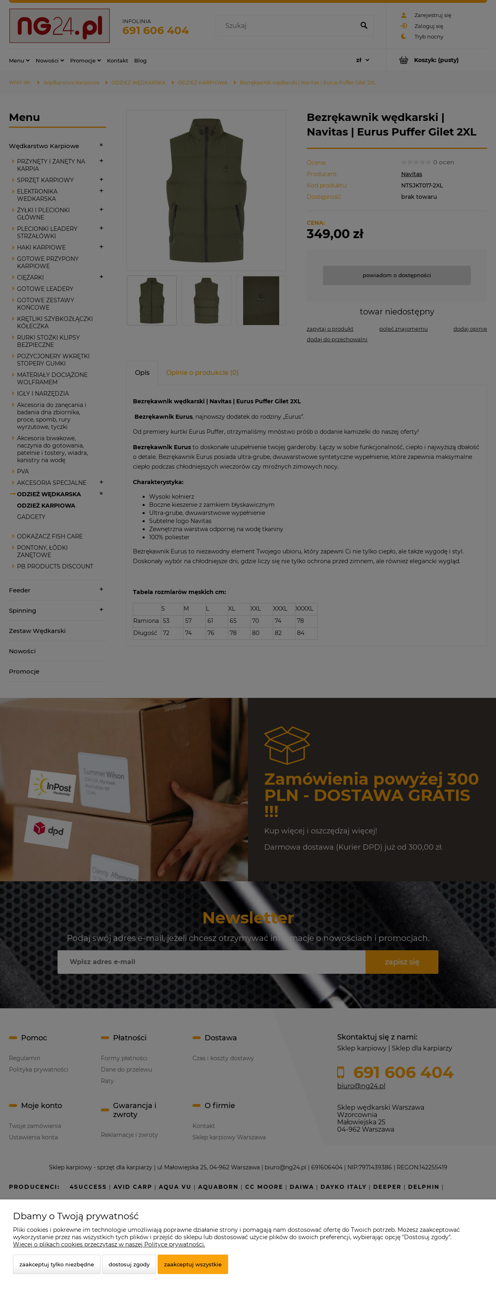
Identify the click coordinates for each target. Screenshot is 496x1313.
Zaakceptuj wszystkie (193, 1264)
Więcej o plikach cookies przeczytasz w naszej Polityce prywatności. (109, 1244)
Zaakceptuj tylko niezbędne (56, 1264)
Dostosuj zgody (129, 1264)
